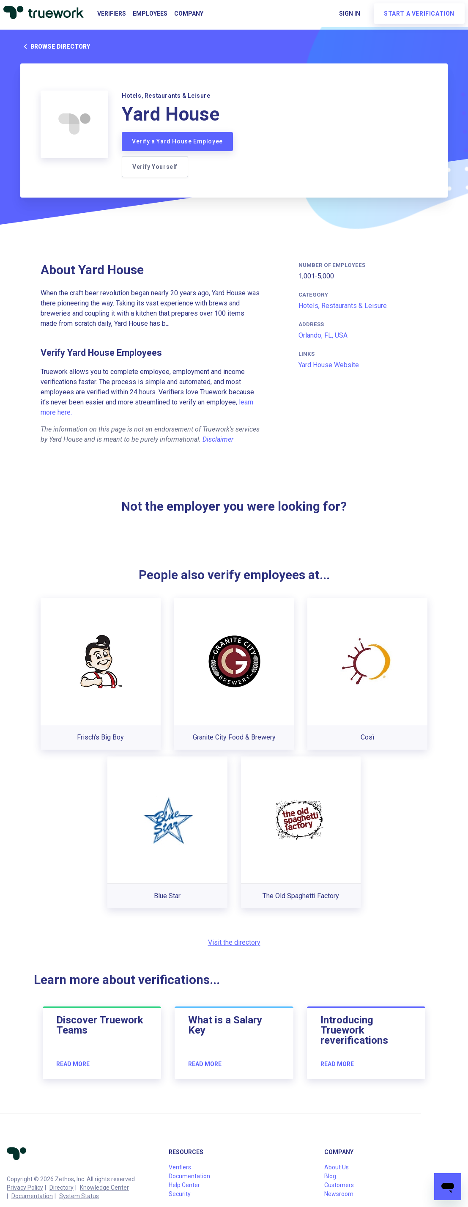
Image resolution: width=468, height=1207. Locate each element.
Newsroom (338, 1194)
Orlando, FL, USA (323, 335)
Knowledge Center (104, 1187)
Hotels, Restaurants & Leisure (342, 306)
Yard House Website (328, 365)
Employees (150, 13)
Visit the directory (234, 942)
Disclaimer (218, 439)
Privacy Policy (25, 1187)
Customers (339, 1185)
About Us (336, 1167)
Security (180, 1194)
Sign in (349, 13)
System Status (79, 1196)
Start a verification (419, 13)
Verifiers (111, 13)
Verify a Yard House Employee (177, 141)
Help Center (184, 1185)
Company (188, 13)
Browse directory (55, 46)
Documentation (32, 1196)
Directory (61, 1187)
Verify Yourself (155, 166)
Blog (330, 1176)
